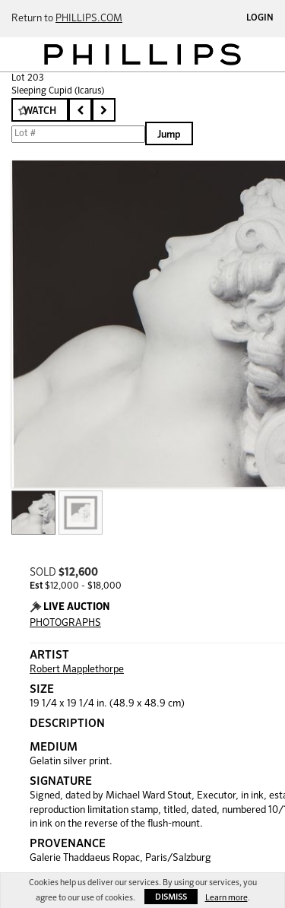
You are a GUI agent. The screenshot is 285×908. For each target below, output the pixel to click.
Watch (40, 111)
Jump (169, 135)
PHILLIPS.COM (88, 19)
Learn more (226, 898)
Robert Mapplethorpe (77, 670)
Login (260, 18)
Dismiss (171, 897)
